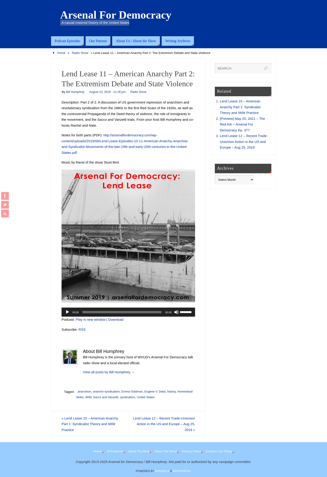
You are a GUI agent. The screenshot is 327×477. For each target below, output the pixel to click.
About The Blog (138, 451)
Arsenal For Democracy (115, 15)
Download (116, 319)
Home (61, 53)
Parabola (162, 471)
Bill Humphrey (75, 92)
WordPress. (182, 471)
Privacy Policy (191, 451)
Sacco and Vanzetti (105, 397)
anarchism (84, 391)
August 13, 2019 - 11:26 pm (107, 92)
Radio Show (80, 53)
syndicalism (127, 397)
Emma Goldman (132, 391)
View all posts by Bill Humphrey (109, 372)
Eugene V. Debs (155, 391)
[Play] (67, 312)
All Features (115, 451)
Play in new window (91, 319)
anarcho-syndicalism (106, 391)
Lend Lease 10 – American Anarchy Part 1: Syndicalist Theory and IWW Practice (90, 424)
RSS (82, 329)
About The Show (165, 451)
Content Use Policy (219, 451)
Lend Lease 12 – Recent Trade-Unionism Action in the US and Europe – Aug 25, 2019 (164, 424)
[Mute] (176, 312)
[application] (128, 312)
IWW (88, 397)
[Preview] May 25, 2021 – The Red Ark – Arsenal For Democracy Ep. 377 (242, 124)
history (171, 391)
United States (146, 397)
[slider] (122, 312)
